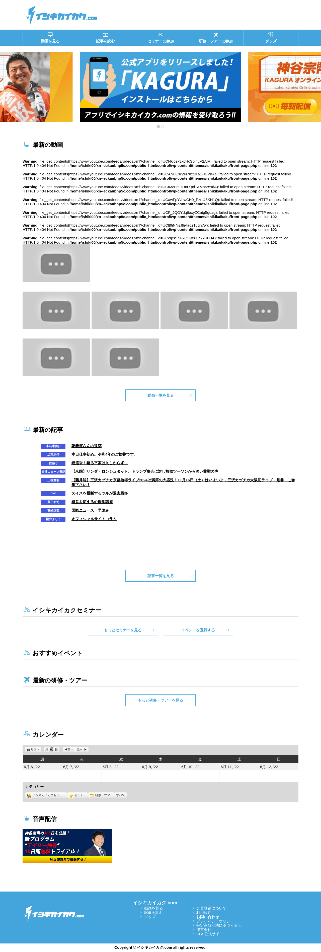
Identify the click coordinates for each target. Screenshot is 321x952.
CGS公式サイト (209, 934)
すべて (120, 795)
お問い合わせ (207, 917)
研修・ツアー (101, 795)
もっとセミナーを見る (123, 630)
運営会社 (203, 929)
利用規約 (203, 912)
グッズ (149, 917)
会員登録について (211, 908)
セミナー (77, 795)
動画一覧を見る (160, 395)
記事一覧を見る (160, 576)
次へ (80, 749)
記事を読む (153, 912)
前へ (70, 749)
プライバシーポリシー (215, 921)
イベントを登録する (198, 630)
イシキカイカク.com (155, 902)
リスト (36, 749)
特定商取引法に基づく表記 (219, 925)
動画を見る (153, 908)
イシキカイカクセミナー (46, 795)
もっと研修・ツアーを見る (160, 700)
